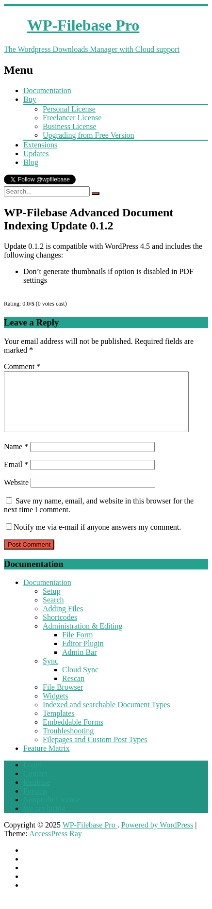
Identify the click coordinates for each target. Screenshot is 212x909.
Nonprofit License (51, 811)
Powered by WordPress (157, 836)
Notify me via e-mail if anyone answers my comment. (93, 539)
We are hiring (44, 820)
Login (32, 776)
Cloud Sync (80, 681)
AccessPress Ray (55, 845)
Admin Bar (79, 664)
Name (16, 458)
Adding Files (63, 620)
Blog (30, 162)
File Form (77, 646)
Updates (36, 153)
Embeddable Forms (73, 734)
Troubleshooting (68, 742)
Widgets (55, 707)
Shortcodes (60, 629)
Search (53, 611)
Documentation (47, 90)
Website (16, 494)
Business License (70, 126)
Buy (29, 99)
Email (16, 476)
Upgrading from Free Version (88, 135)
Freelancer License (72, 118)
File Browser (63, 699)
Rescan (73, 690)
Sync (50, 672)
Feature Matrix (46, 760)
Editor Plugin (83, 655)
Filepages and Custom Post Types (95, 751)
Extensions (40, 145)
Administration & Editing (82, 637)
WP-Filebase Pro (90, 836)
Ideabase (36, 794)
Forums (35, 802)
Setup (51, 603)
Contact (35, 785)
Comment (22, 366)
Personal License (69, 109)
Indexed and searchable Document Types (106, 716)
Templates (59, 725)
